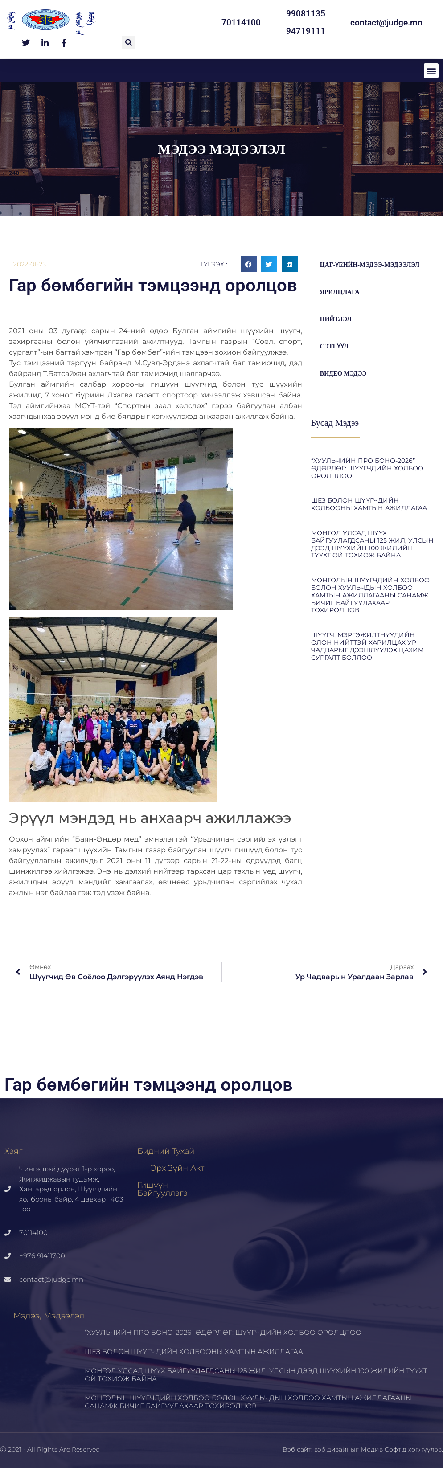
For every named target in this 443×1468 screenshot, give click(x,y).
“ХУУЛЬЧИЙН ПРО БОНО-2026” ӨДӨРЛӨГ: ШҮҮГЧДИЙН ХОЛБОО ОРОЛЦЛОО (367, 468)
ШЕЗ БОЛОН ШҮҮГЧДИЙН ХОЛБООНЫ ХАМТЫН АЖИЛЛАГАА (369, 504)
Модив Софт (381, 1449)
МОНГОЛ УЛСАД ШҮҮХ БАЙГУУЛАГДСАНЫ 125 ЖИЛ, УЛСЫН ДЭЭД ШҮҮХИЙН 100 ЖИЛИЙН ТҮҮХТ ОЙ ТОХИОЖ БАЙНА (372, 544)
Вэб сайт (297, 1449)
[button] (128, 42)
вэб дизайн (332, 1449)
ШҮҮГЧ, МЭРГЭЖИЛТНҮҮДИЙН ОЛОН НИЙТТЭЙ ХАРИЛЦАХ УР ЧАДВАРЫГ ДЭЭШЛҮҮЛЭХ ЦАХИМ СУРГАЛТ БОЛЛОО (367, 646)
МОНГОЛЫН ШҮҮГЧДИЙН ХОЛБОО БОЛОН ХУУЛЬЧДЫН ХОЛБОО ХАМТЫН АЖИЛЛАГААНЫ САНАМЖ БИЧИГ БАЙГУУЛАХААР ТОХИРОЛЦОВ (370, 595)
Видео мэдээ (343, 373)
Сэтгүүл (334, 346)
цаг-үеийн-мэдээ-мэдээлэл (370, 265)
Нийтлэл (336, 319)
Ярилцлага (340, 292)
